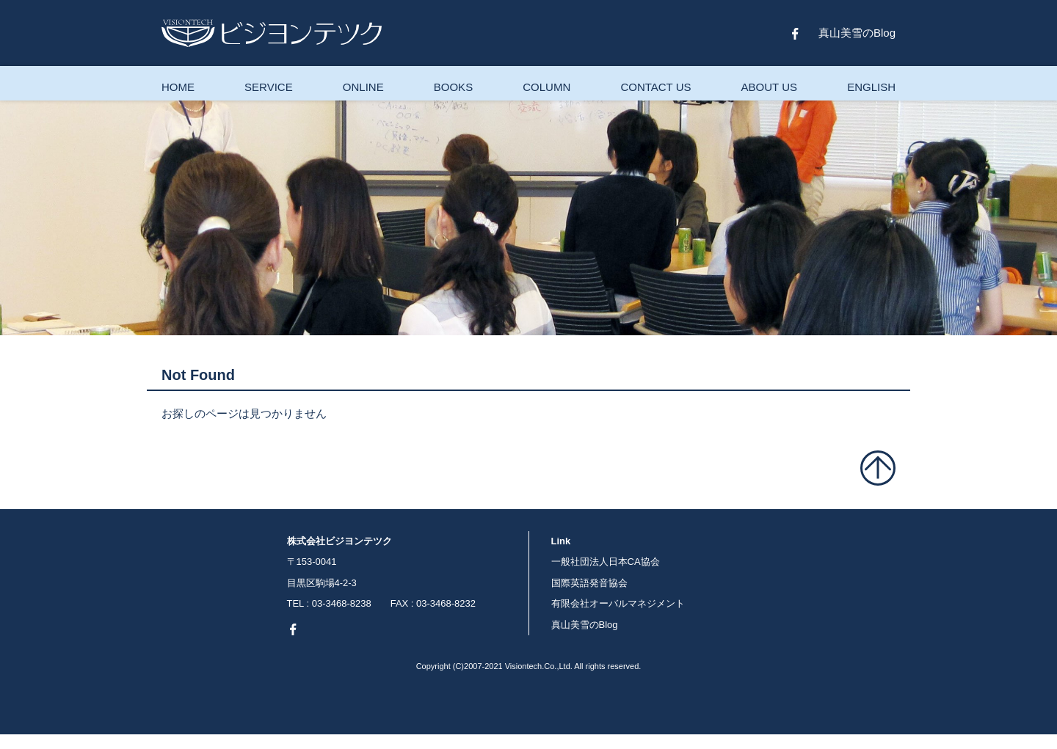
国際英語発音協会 (589, 582)
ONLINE (363, 87)
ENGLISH (871, 87)
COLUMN (546, 87)
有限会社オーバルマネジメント (618, 603)
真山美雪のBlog (857, 32)
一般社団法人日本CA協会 (605, 561)
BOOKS (453, 87)
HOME (178, 87)
